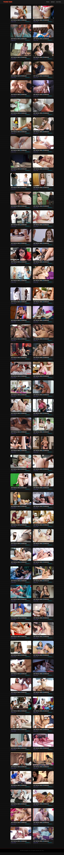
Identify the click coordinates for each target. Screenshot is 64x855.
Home (47, 1)
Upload (53, 1)
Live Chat (58, 1)
